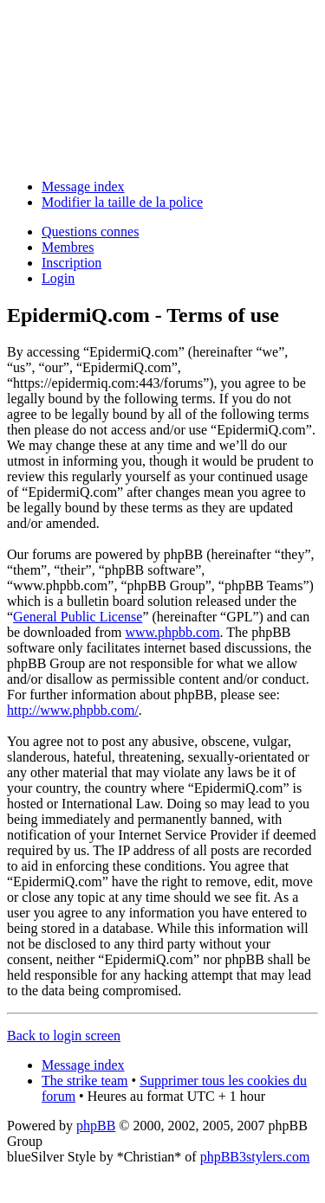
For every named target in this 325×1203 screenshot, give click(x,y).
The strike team (85, 1080)
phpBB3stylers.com (255, 1156)
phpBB (95, 1125)
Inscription (71, 262)
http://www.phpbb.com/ (73, 710)
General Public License (77, 616)
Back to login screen (63, 1035)
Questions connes (90, 231)
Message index (83, 186)
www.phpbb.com (172, 632)
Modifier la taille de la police (122, 202)
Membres (68, 247)
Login (58, 278)
